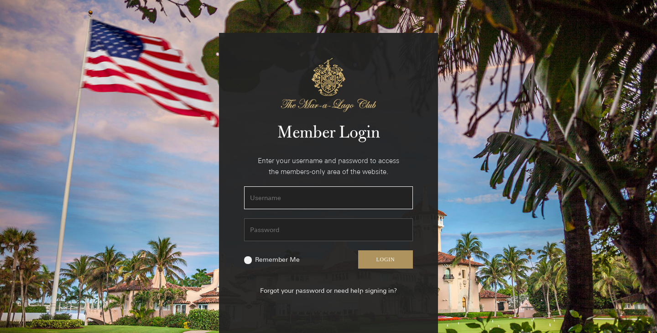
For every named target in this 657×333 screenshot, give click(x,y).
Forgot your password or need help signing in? (328, 290)
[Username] (328, 197)
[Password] (328, 229)
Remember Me (277, 259)
